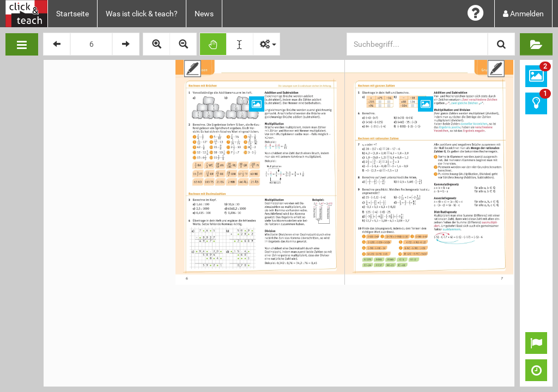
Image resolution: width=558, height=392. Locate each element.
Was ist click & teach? (142, 13)
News (204, 13)
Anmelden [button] (523, 13)
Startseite (72, 13)
